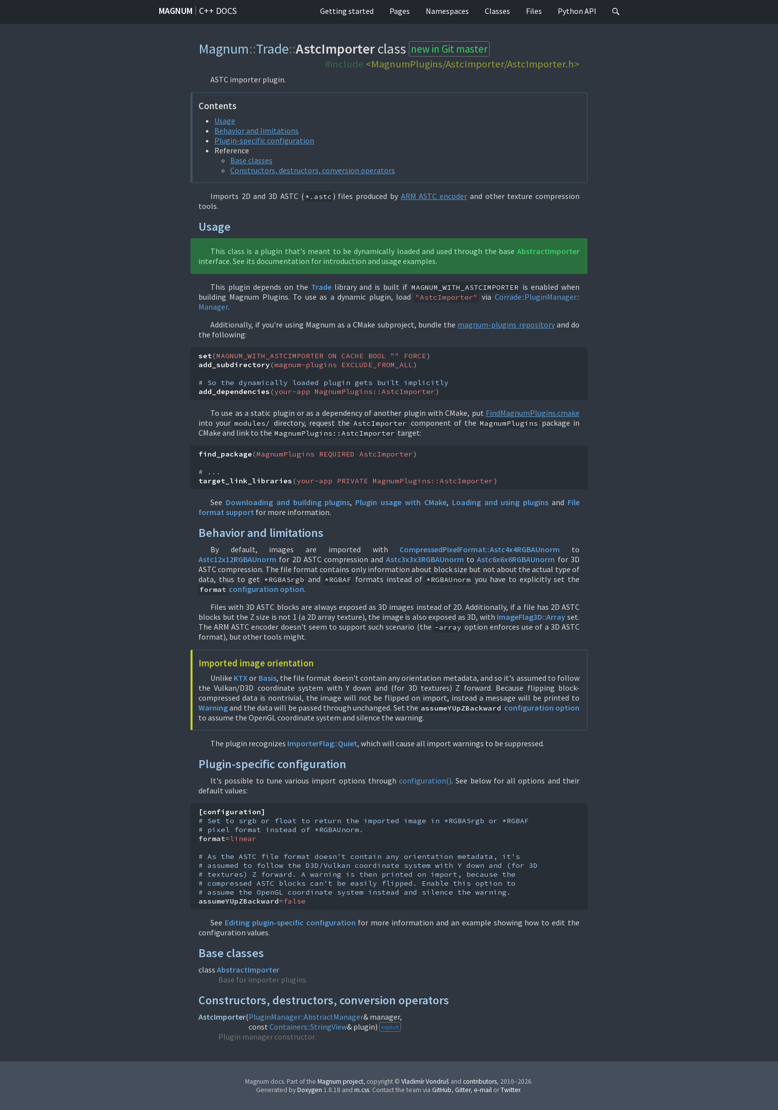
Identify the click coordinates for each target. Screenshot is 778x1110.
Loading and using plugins (500, 502)
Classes (497, 11)
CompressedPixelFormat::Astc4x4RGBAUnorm (479, 549)
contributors (480, 1081)
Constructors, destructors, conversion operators (312, 170)
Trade (272, 49)
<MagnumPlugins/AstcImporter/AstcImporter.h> (473, 64)
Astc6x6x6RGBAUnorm (516, 559)
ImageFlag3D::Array (531, 617)
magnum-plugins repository (505, 324)
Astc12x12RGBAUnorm (237, 559)
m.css (361, 1090)
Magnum (176, 10)
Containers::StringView (308, 1027)
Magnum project (340, 1081)
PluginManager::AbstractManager (306, 1017)
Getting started (347, 11)
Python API (577, 11)
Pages (399, 11)
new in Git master (449, 49)
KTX (241, 678)
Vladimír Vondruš (425, 1081)
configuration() (425, 780)
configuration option (266, 589)
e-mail (483, 1090)
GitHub (442, 1090)
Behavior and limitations (256, 130)
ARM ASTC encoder (434, 196)
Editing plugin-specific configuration (290, 922)
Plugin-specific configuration (264, 140)
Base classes (251, 160)
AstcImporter (222, 1017)
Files (534, 11)
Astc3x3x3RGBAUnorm (425, 559)
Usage (224, 121)
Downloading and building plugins (288, 502)
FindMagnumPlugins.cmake (533, 413)
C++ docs (218, 10)
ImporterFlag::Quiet (322, 743)
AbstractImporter (548, 251)
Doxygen (309, 1090)
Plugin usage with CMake (401, 502)
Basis (267, 678)
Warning (213, 708)
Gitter (462, 1090)
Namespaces (447, 11)
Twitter (510, 1090)
